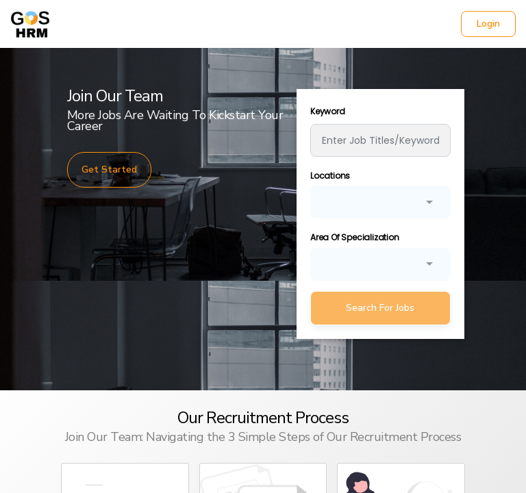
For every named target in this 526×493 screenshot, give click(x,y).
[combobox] (380, 200)
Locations (330, 175)
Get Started (109, 169)
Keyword (327, 111)
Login (488, 23)
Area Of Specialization (354, 237)
